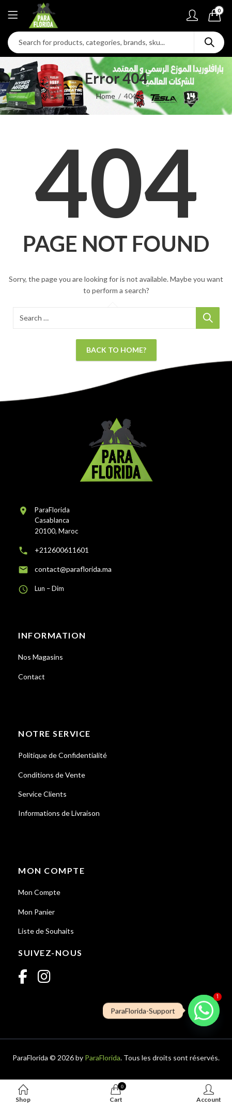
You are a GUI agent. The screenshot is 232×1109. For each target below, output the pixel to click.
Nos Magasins (40, 656)
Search (209, 42)
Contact (31, 676)
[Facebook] (22, 977)
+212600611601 (62, 549)
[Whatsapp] (204, 1010)
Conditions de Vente (51, 774)
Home (105, 96)
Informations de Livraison (59, 813)
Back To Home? (116, 349)
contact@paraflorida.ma (73, 569)
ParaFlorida (102, 1057)
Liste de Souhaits (46, 930)
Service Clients (42, 793)
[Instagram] (44, 977)
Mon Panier (36, 911)
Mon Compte (39, 892)
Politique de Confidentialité (62, 755)
